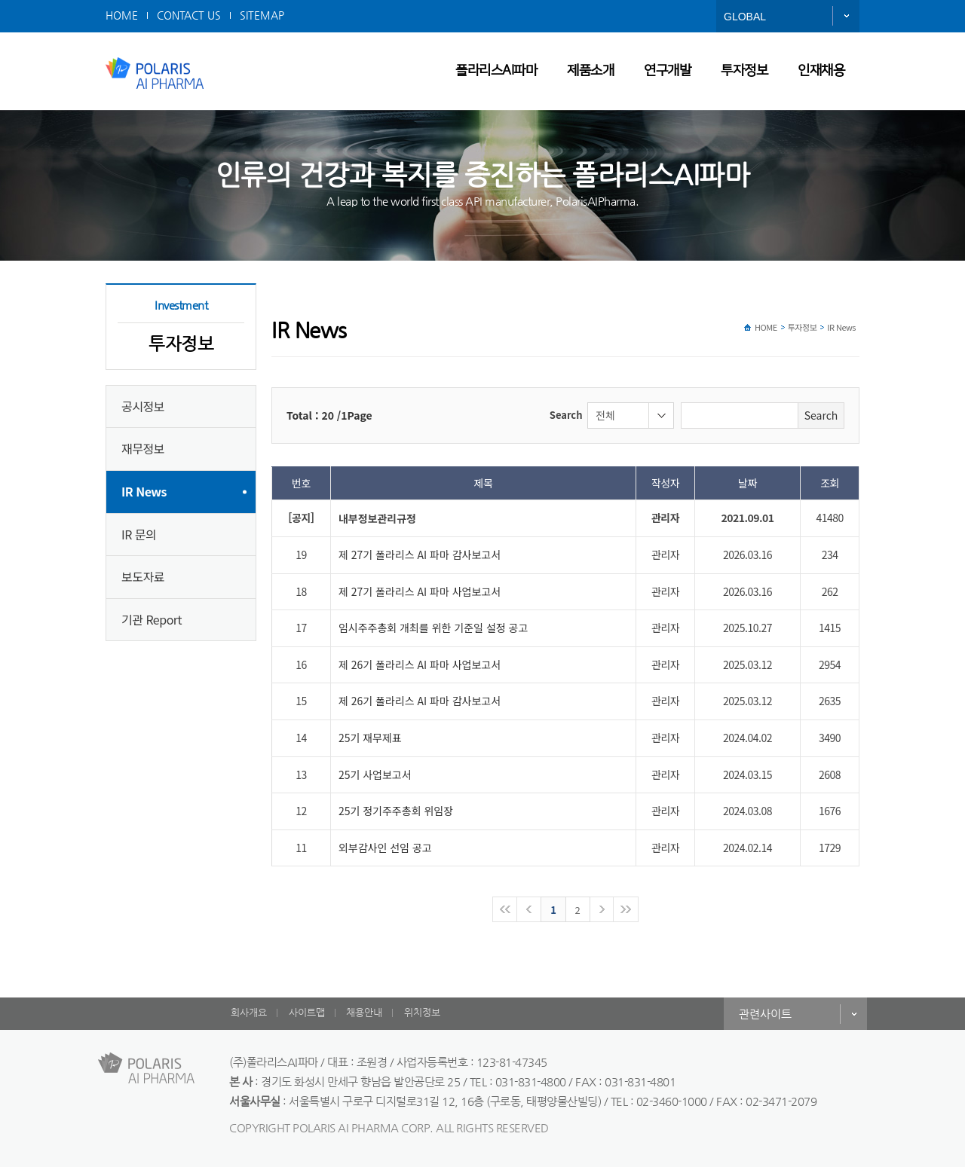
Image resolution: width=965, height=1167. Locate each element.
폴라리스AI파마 (496, 70)
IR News (144, 491)
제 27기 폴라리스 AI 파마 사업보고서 (420, 592)
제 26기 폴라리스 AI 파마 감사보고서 (420, 701)
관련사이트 (765, 1013)
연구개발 (667, 70)
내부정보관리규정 (377, 519)
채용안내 (364, 1012)
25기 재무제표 (370, 738)
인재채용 (821, 70)
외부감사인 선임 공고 (385, 848)
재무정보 (142, 448)
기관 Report (151, 619)
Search (566, 415)
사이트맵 (307, 1012)
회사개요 (249, 1012)
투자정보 (744, 70)
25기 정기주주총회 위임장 (396, 811)
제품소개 (590, 70)
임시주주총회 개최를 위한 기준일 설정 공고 (433, 628)
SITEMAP (262, 15)
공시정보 (142, 406)
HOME (122, 15)
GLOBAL (745, 17)
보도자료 (142, 576)
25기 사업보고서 (375, 775)
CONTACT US (189, 15)
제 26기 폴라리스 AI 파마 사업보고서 (420, 665)
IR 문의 (138, 534)
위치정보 (422, 1012)
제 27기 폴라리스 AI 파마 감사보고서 (420, 555)
